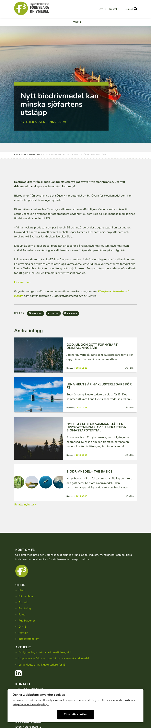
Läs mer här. (22, 282)
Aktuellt (23, 602)
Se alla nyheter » (25, 504)
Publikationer (26, 620)
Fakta (22, 614)
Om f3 (102, 9)
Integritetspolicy (28, 639)
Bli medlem (25, 596)
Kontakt (113, 9)
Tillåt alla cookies (75, 714)
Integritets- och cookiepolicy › (31, 704)
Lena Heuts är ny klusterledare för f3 (42, 665)
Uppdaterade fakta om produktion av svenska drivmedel (53, 658)
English (131, 9)
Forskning (24, 608)
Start (21, 590)
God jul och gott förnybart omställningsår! (44, 652)
